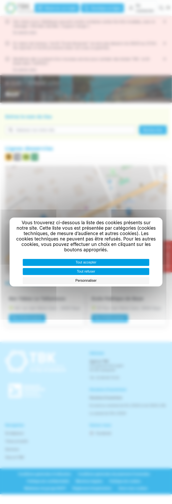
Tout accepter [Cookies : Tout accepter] (86, 262)
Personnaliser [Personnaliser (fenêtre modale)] (86, 280)
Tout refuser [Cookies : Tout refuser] (86, 271)
